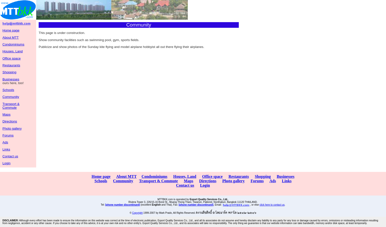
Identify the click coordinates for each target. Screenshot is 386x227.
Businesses (10, 79)
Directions (9, 121)
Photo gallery (12, 128)
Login (6, 163)
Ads (5, 142)
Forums (8, 135)
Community (10, 97)
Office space (11, 58)
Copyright (137, 213)
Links (6, 149)
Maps (6, 114)
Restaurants (11, 65)
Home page (10, 30)
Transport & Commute (10, 105)
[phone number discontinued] (122, 204)
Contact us (10, 156)
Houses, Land (12, 51)
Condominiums (13, 44)
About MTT (10, 37)
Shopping (9, 72)
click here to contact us (272, 204)
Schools (8, 90)
